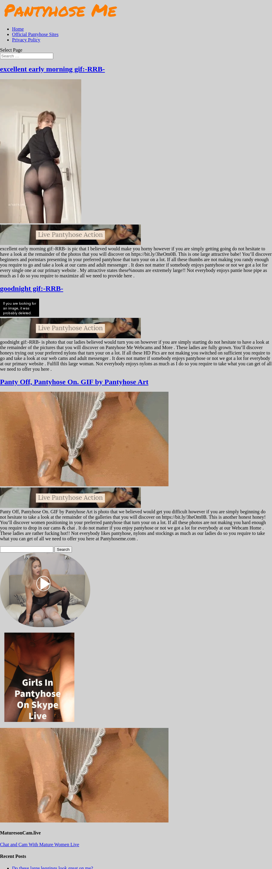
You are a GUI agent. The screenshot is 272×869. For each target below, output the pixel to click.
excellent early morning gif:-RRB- (52, 69)
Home (18, 29)
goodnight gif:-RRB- (31, 288)
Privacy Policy (26, 39)
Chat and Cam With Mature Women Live (39, 844)
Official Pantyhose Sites (35, 34)
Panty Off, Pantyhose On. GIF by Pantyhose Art (74, 382)
